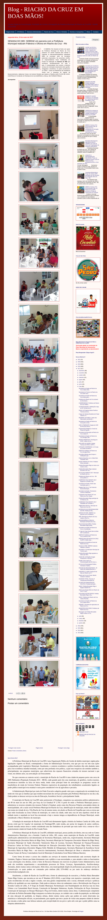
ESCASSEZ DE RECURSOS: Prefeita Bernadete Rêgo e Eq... (89, 594)
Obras (88, 32)
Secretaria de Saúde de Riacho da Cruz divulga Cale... (88, 436)
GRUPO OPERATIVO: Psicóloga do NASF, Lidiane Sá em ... (88, 440)
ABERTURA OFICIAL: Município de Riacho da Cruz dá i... (88, 506)
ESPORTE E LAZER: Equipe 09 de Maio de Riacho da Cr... (88, 572)
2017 (79, 368)
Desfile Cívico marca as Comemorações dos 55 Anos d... (88, 561)
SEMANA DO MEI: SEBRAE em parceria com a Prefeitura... (87, 513)
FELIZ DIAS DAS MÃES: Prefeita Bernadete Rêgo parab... (87, 524)
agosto (81, 379)
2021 (79, 359)
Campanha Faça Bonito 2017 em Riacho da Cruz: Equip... (87, 495)
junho (80, 384)
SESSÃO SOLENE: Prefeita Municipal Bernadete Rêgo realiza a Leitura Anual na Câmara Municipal (92, 84)
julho (80, 382)
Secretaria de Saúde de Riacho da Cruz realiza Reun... (88, 601)
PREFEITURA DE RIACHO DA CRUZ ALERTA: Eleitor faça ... (88, 539)
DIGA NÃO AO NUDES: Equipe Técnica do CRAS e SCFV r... (87, 444)
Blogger (81, 911)
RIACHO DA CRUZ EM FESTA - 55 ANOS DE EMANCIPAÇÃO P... (88, 568)
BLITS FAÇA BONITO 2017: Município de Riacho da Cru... (89, 473)
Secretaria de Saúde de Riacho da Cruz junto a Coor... (88, 422)
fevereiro (81, 620)
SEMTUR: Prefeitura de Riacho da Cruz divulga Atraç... (88, 451)
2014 (79, 630)
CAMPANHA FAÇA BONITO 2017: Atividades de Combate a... (88, 502)
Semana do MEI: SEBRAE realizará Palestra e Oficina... (88, 546)
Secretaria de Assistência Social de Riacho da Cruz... (88, 543)
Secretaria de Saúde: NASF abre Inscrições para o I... (87, 484)
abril (80, 616)
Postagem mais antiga (64, 748)
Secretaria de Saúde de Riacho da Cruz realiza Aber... (88, 389)
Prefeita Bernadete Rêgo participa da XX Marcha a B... (88, 499)
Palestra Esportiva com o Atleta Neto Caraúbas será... (88, 458)
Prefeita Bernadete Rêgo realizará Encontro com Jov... (87, 469)
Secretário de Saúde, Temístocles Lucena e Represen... (87, 491)
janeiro (81, 623)
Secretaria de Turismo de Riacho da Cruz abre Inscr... (88, 392)
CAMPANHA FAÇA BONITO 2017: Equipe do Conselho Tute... (88, 480)
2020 (79, 361)
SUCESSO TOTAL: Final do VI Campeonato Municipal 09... (87, 579)
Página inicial (10, 32)
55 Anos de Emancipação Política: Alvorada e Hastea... (87, 565)
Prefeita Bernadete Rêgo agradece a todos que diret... (88, 554)
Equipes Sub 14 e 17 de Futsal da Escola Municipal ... (87, 488)
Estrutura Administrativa (34, 32)
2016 (79, 626)
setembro (81, 377)
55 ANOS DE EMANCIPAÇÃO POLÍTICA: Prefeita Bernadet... (87, 583)
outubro (81, 375)
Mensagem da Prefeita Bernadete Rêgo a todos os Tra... (87, 612)
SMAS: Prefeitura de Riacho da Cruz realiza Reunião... (88, 598)
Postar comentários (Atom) (19, 750)
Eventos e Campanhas (77, 32)
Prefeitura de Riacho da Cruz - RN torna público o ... (88, 477)
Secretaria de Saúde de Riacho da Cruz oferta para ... (88, 396)
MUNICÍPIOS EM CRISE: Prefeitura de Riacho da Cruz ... (89, 609)
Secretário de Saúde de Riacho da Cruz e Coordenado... (88, 528)
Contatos (95, 32)
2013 (79, 632)
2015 (79, 628)
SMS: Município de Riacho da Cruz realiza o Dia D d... (88, 517)
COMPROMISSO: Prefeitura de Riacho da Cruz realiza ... (89, 403)
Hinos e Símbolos (61, 32)
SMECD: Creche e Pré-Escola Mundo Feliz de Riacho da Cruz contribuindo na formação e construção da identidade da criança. (91, 128)
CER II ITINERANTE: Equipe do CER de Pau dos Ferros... (88, 425)
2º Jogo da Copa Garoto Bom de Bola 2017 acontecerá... (88, 532)
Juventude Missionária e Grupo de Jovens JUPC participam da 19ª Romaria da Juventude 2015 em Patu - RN (92, 175)
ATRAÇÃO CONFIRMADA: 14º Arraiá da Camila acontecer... (88, 447)
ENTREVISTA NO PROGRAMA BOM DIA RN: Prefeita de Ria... (88, 510)
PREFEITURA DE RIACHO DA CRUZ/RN (87, 735)
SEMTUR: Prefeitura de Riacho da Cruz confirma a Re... (88, 535)
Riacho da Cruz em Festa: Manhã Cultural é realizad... (87, 576)
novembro (82, 373)
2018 (79, 366)
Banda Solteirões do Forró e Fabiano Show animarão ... (88, 462)
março (81, 618)
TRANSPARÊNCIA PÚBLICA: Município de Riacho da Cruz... (87, 521)
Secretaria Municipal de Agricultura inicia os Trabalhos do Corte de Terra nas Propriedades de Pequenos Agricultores (92, 143)
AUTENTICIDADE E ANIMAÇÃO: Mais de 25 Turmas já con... (89, 407)
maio (80, 386)
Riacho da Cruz (49, 32)
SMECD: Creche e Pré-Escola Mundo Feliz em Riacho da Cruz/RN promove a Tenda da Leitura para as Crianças (91, 189)
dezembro (82, 370)
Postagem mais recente (14, 748)
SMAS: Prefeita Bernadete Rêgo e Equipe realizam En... (88, 587)
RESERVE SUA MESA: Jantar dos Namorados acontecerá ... (88, 418)
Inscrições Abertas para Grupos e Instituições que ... (87, 455)
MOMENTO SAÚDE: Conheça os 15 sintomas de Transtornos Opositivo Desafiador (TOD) (91, 98)
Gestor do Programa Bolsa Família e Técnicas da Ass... (88, 411)
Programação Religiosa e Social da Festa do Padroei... (88, 429)
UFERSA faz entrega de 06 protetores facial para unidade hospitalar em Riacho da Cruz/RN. (91, 112)
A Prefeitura (20, 32)
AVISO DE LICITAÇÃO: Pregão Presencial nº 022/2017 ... (87, 557)
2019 (79, 364)
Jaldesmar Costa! (83, 732)
